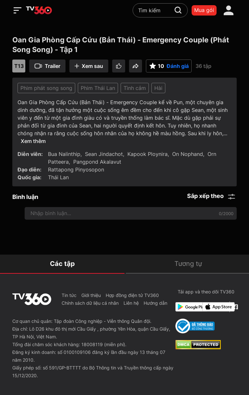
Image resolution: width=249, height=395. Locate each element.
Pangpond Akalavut (97, 162)
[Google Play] (187, 307)
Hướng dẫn (155, 303)
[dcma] (198, 347)
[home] (39, 10)
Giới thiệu (91, 295)
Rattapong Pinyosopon (76, 169)
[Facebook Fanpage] (234, 307)
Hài (158, 88)
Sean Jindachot (104, 154)
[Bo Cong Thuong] (195, 326)
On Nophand (187, 154)
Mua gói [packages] (204, 10)
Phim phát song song (46, 88)
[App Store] (214, 307)
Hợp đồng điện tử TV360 (132, 295)
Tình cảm (135, 88)
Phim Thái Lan (98, 88)
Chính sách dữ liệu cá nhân (90, 303)
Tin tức (69, 295)
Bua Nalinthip (64, 154)
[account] (228, 10)
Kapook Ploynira (147, 154)
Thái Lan (58, 177)
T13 (19, 66)
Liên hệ (131, 303)
